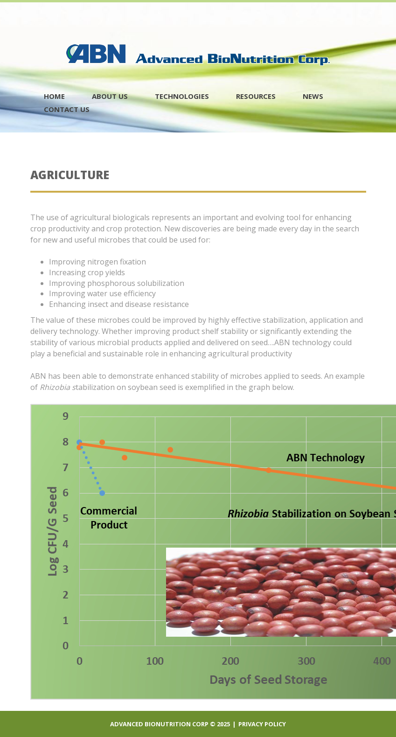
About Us (110, 96)
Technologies (182, 96)
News (313, 96)
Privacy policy (262, 724)
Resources (256, 96)
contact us (67, 109)
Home (54, 96)
